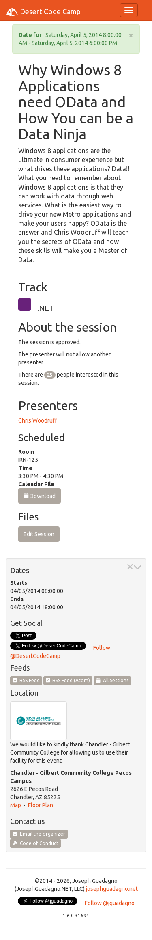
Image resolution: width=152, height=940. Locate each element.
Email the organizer (39, 834)
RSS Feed (26, 680)
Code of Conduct (35, 843)
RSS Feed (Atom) (68, 680)
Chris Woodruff (37, 420)
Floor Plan (40, 805)
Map (15, 805)
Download (40, 496)
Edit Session (39, 534)
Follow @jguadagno (110, 903)
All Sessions (112, 680)
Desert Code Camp (43, 12)
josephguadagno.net (112, 889)
